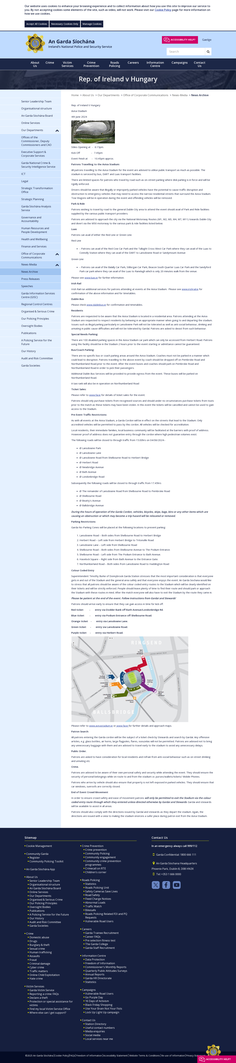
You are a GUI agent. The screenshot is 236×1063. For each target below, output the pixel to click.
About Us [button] (35, 64)
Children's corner (95, 872)
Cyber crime (37, 967)
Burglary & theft (39, 945)
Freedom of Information (100, 963)
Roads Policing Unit (97, 887)
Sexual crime (37, 948)
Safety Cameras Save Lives (101, 891)
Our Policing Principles (43, 903)
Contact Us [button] (199, 64)
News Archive (200, 95)
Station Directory (95, 1024)
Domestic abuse (39, 937)
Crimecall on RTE (95, 868)
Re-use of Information (173, 1055)
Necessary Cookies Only (64, 23)
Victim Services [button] (67, 64)
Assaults (35, 956)
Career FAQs (92, 936)
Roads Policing (91, 880)
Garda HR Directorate (98, 978)
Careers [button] (133, 62)
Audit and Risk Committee (45, 922)
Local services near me (99, 1039)
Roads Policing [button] (114, 64)
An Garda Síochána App (40, 869)
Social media (92, 1035)
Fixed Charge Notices (98, 899)
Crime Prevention (92, 846)
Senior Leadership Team (45, 881)
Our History (37, 918)
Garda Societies (39, 925)
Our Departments (108, 95)
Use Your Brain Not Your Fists (103, 1008)
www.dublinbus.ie (96, 304)
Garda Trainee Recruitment (102, 933)
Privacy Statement (195, 1055)
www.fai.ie (95, 395)
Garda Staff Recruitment (100, 948)
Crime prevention (96, 850)
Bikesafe (90, 910)
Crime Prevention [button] (91, 64)
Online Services (39, 892)
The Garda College (96, 944)
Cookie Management (39, 846)
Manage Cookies (92, 23)
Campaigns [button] (180, 62)
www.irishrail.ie (190, 289)
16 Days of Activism (97, 1001)
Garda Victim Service (42, 990)
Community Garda (37, 854)
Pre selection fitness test (100, 940)
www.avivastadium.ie (101, 725)
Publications (37, 911)
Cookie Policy (163, 10)
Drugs (33, 941)
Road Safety (92, 895)
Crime (29, 933)
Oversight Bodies (40, 907)
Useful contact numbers (100, 1028)
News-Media (179, 95)
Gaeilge (206, 39)
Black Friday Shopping (98, 1005)
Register (35, 857)
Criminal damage (40, 963)
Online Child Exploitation (45, 975)
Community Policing (97, 853)
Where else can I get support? (48, 1012)
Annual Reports (94, 974)
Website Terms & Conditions (144, 1055)
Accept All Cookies (36, 23)
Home (75, 95)
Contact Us (88, 1020)
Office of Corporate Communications (145, 95)
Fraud (33, 960)
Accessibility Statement (115, 1055)
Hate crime (36, 978)
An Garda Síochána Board (45, 888)
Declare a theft (39, 998)
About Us (88, 95)
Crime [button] (50, 62)
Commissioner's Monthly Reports (105, 967)
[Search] (186, 51)
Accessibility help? (183, 39)
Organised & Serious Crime (46, 899)
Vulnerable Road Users (99, 921)
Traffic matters (39, 971)
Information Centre (94, 956)
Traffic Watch (93, 906)
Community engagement (100, 857)
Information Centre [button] (155, 64)
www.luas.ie (91, 277)
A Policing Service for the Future (49, 914)
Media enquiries (95, 1031)
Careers (87, 929)
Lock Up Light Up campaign (102, 1012)
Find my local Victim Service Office (50, 1009)
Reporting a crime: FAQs (44, 994)
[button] (57, 130)
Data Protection (95, 959)
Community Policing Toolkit (46, 861)
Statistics (90, 884)
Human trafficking (41, 952)
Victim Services (35, 986)
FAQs (72, 1055)
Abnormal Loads (95, 902)
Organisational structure (45, 884)
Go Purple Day (94, 997)
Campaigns (89, 990)
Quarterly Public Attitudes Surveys (106, 971)
